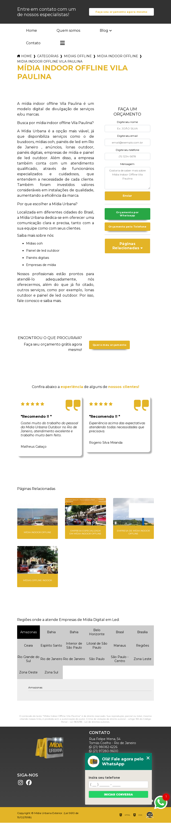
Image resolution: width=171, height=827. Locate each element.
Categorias (48, 61)
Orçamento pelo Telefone (127, 234)
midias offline (78, 61)
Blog (104, 35)
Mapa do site (101, 806)
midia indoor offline (117, 61)
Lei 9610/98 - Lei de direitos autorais (89, 726)
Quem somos (68, 35)
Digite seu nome (127, 126)
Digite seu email (127, 140)
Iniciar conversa (118, 794)
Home (31, 35)
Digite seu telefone (127, 154)
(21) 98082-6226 (103, 751)
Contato (33, 47)
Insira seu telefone (104, 777)
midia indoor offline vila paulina (49, 66)
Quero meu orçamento (109, 349)
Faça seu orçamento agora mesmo (121, 14)
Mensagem (127, 168)
